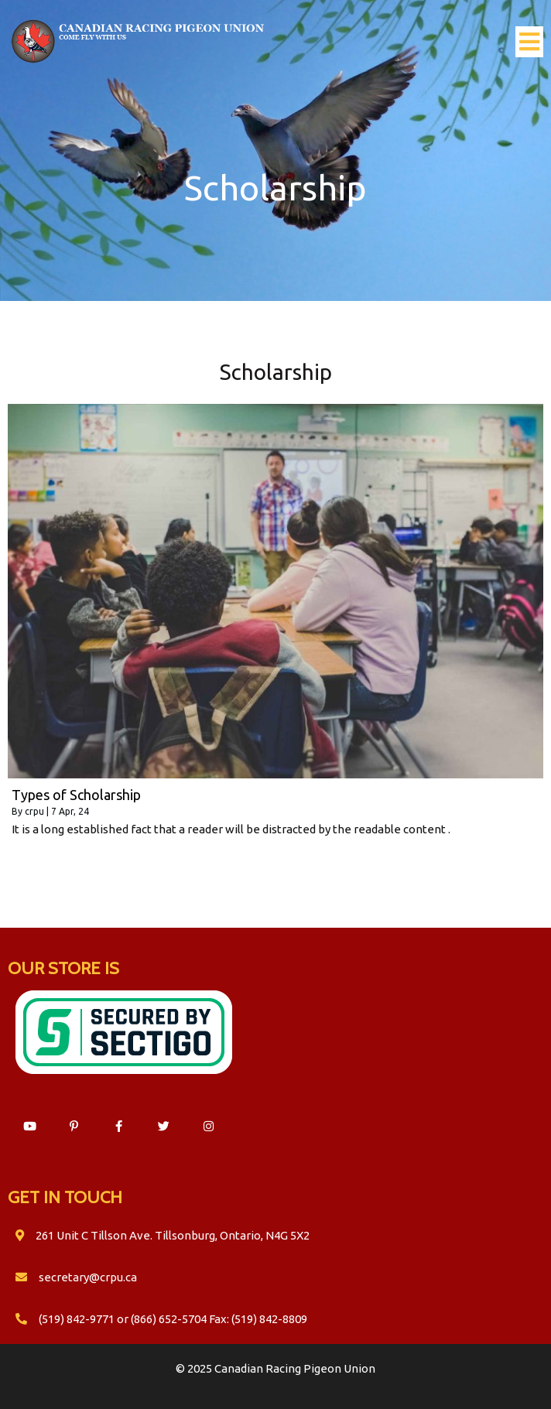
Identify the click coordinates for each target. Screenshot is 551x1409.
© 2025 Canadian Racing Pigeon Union (275, 1368)
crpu (34, 811)
